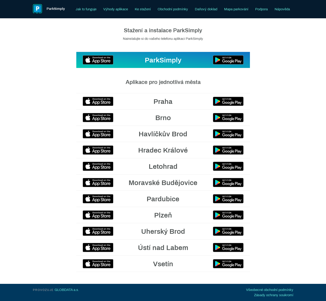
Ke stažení (143, 9)
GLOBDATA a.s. (67, 290)
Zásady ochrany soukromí (273, 295)
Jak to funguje (86, 9)
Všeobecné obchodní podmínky (269, 290)
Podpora (261, 9)
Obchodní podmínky (173, 9)
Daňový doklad (206, 9)
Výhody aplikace (115, 9)
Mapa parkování (236, 9)
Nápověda (282, 9)
